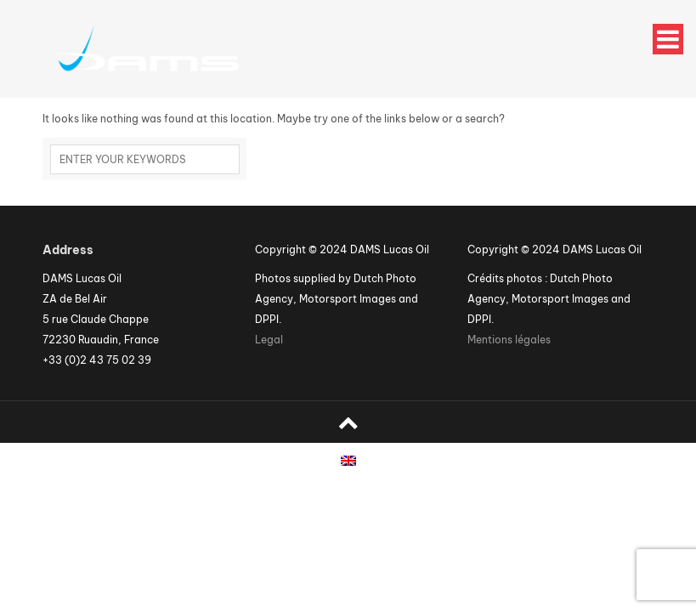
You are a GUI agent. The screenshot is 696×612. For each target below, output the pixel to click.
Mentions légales (509, 339)
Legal (269, 339)
